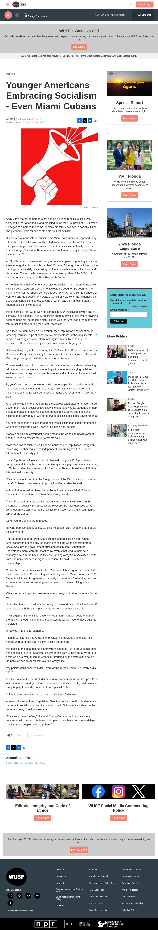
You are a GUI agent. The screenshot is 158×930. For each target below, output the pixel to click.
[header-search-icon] (131, 4)
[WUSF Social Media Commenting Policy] (118, 791)
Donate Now (79, 849)
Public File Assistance (99, 897)
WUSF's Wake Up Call (79, 31)
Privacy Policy (128, 897)
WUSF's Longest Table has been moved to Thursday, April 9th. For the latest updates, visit (63, 56)
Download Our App (130, 883)
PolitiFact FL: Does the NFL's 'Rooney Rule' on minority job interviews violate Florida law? (138, 383)
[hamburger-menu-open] (7, 4)
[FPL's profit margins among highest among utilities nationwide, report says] (117, 430)
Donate (146, 4)
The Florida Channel (98, 876)
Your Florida (130, 176)
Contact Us (61, 876)
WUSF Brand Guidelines (133, 903)
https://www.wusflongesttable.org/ (120, 56)
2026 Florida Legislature (129, 246)
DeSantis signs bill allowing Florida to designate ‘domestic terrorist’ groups (138, 357)
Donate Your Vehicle (131, 870)
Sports (131, 372)
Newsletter (61, 883)
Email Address (119, 310)
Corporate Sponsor (130, 876)
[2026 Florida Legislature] (129, 223)
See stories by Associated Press (25, 762)
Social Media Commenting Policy (68, 898)
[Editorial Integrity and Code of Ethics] (42, 791)
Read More (129, 118)
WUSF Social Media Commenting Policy (118, 808)
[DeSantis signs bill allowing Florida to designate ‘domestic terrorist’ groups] (117, 351)
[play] (8, 15)
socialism (38, 735)
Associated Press (30, 119)
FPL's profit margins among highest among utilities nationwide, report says (138, 436)
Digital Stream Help (98, 910)
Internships (94, 870)
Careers (59, 905)
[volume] (17, 15)
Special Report (129, 102)
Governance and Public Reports (103, 883)
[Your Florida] (129, 155)
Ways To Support (130, 890)
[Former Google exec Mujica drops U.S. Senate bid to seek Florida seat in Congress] (117, 404)
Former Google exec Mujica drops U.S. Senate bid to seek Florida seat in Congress (138, 410)
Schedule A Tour (129, 910)
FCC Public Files (96, 890)
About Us (60, 870)
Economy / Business (138, 425)
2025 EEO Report (97, 903)
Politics (10, 73)
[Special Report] (129, 83)
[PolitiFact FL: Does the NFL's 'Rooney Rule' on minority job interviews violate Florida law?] (117, 377)
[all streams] (143, 15)
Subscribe (79, 46)
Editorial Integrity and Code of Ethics (42, 808)
